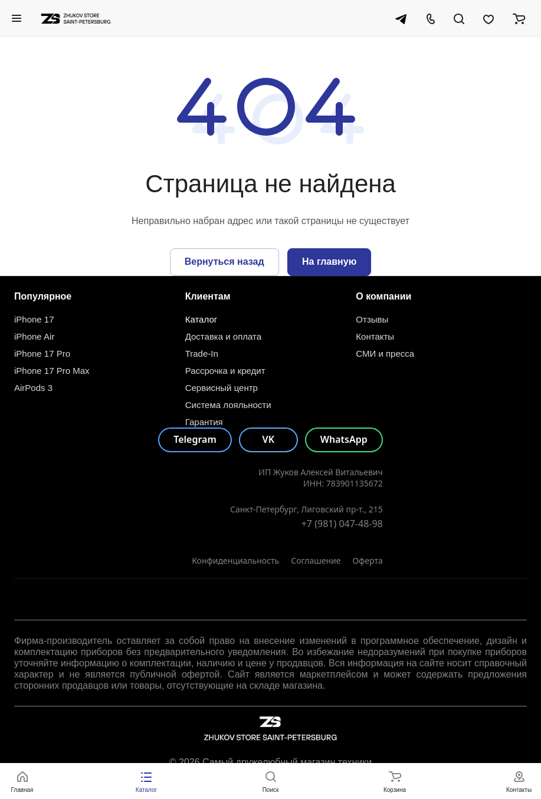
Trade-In (201, 353)
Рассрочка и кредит (225, 371)
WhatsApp (344, 439)
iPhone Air (34, 336)
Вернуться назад (224, 262)
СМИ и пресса (385, 353)
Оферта (367, 560)
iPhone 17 (34, 319)
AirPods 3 (33, 388)
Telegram (195, 439)
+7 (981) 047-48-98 (342, 523)
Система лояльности (228, 405)
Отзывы (372, 319)
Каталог (201, 319)
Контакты (375, 336)
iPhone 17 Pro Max (52, 371)
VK (268, 439)
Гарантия (204, 422)
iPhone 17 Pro (42, 353)
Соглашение (315, 560)
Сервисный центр (221, 388)
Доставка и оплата (223, 336)
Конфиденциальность (235, 560)
